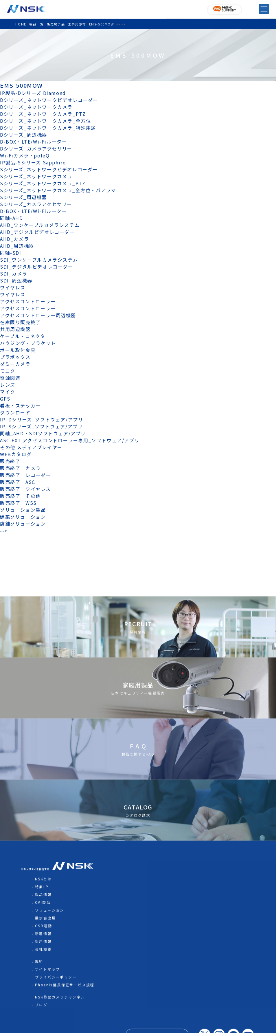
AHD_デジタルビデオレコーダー (37, 231)
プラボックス (15, 356)
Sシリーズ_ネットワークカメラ (36, 176)
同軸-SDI (10, 252)
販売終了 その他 (20, 495)
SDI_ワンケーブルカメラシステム (39, 259)
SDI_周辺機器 (16, 280)
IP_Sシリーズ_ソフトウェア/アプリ (41, 426)
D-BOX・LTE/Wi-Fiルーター (33, 141)
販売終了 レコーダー (28, 474)
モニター (10, 370)
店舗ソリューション (23, 523)
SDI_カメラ (13, 273)
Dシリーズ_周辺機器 (23, 134)
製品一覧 (36, 24)
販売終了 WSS (18, 502)
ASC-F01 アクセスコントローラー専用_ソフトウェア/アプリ (69, 440)
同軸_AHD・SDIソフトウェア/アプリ (43, 433)
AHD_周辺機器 (17, 245)
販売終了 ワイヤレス (25, 488)
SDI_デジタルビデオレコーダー (36, 266)
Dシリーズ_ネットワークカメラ (36, 106)
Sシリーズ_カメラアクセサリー (36, 204)
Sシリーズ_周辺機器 (23, 197)
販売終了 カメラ (23, 468)
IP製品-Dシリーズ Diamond (33, 92)
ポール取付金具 (18, 349)
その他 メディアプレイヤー (31, 447)
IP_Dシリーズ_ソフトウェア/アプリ (41, 419)
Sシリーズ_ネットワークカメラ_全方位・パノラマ (58, 190)
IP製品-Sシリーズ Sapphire (33, 162)
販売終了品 (56, 24)
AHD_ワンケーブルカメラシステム (40, 224)
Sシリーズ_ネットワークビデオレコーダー (49, 169)
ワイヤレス (12, 287)
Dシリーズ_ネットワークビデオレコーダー (49, 99)
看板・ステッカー (20, 405)
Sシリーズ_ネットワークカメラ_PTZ (42, 183)
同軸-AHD (11, 217)
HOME (20, 24)
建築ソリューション (23, 516)
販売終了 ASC (17, 481)
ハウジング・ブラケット (28, 343)
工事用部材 (77, 24)
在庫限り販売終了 (20, 322)
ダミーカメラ (15, 363)
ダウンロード (15, 412)
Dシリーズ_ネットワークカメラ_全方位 (45, 120)
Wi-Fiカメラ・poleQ (24, 155)
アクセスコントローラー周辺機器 (38, 315)
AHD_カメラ (14, 238)
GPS (5, 398)
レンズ (7, 384)
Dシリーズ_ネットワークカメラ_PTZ (43, 113)
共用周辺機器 (15, 329)
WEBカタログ (16, 454)
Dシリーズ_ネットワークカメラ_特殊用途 (48, 127)
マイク (7, 391)
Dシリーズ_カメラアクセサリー (36, 148)
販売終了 (10, 461)
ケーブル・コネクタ (22, 336)
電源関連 (10, 377)
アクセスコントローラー (28, 301)
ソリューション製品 (23, 509)
